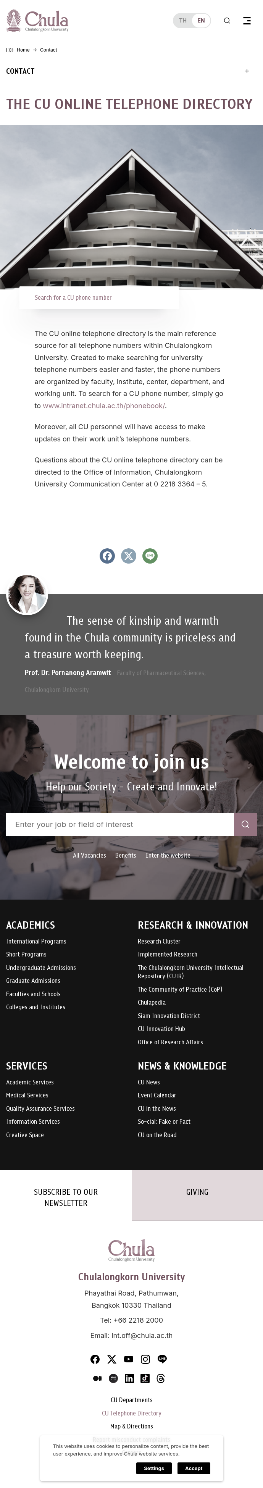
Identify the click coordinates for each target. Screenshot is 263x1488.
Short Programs (26, 954)
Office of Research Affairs (170, 1042)
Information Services (33, 1122)
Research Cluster (159, 941)
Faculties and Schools (33, 994)
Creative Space (25, 1135)
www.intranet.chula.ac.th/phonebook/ (104, 406)
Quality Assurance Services (40, 1109)
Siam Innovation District (169, 1016)
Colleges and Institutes (35, 1007)
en (201, 20)
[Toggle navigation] (247, 20)
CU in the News (157, 1109)
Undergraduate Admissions (41, 968)
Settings (154, 1470)
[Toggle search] (227, 20)
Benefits (125, 855)
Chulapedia (152, 1002)
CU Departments (132, 1400)
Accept (193, 1470)
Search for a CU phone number (73, 297)
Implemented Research (167, 954)
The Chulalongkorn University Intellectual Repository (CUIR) (191, 972)
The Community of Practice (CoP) (180, 990)
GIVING (197, 1192)
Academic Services (30, 1082)
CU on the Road (157, 1135)
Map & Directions (131, 1426)
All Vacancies (89, 855)
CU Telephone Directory (131, 1413)
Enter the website (167, 855)
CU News (149, 1082)
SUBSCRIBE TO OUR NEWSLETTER (66, 1197)
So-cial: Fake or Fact (164, 1122)
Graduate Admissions (33, 981)
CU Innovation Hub (161, 1029)
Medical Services (27, 1095)
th (183, 20)
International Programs (36, 941)
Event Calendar (157, 1095)
